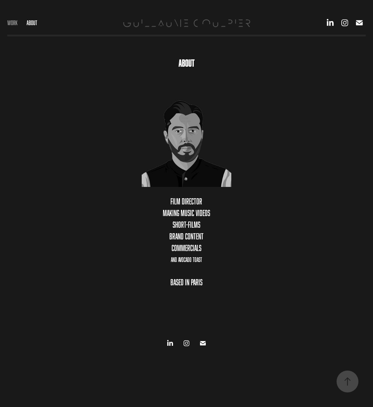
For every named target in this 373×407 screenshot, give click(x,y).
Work (12, 22)
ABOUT (32, 22)
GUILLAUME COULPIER (186, 23)
